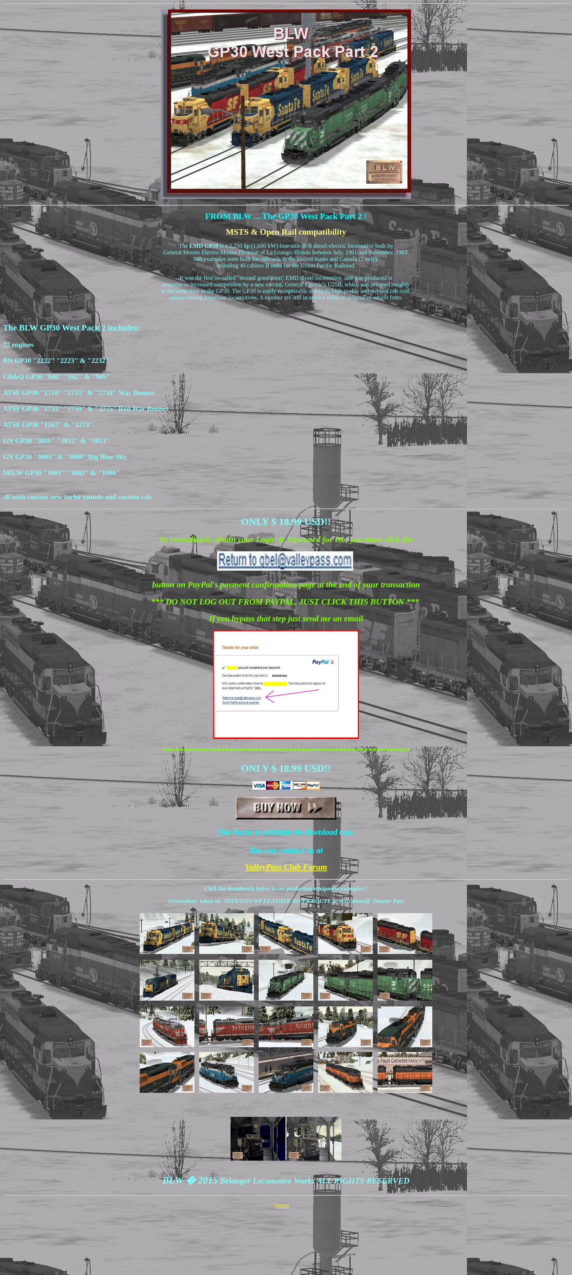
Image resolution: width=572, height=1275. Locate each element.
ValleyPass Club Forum (286, 867)
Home (282, 1205)
